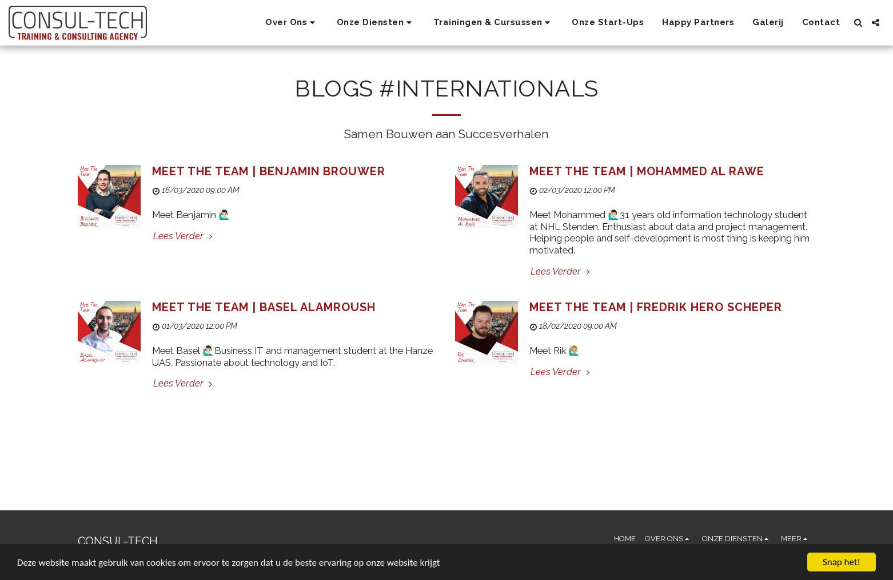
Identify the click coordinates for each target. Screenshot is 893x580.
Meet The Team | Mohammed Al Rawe (646, 171)
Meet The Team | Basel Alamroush (264, 307)
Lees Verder (184, 235)
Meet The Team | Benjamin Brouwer (268, 171)
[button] (292, 22)
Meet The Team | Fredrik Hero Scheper (655, 307)
